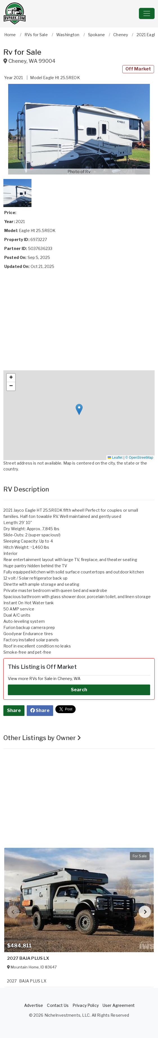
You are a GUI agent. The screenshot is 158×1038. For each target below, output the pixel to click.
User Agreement (119, 1005)
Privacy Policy (86, 1005)
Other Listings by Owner (42, 737)
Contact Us (57, 1005)
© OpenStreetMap (139, 458)
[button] (79, 129)
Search (79, 689)
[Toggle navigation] (147, 13)
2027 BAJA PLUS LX (28, 958)
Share (14, 710)
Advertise (33, 1005)
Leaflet (115, 458)
